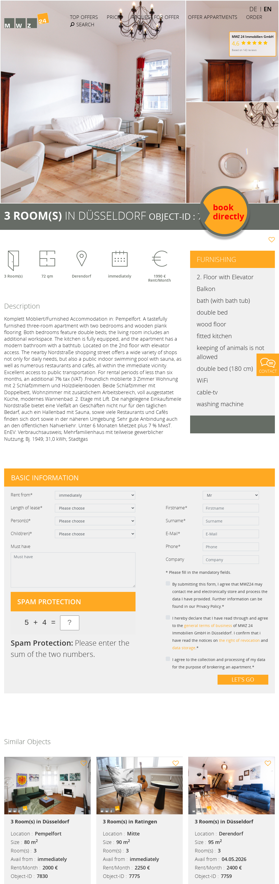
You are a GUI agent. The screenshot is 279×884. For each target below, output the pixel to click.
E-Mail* (173, 533)
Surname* (176, 521)
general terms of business (208, 625)
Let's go (243, 679)
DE (253, 9)
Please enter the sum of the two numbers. (70, 648)
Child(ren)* (21, 533)
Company (175, 559)
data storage (183, 647)
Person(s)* (21, 521)
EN (268, 9)
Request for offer (155, 17)
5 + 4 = (39, 623)
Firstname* (176, 508)
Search (82, 24)
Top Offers (84, 17)
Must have (20, 546)
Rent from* (22, 495)
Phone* (173, 546)
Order (254, 17)
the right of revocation (239, 640)
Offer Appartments (212, 17)
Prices (115, 17)
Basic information (45, 477)
